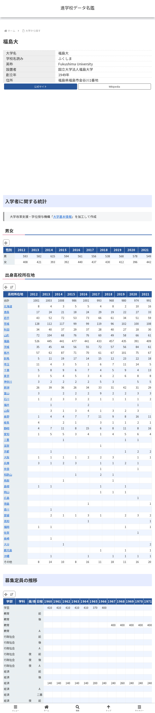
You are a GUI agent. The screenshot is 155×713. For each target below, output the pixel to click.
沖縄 (6, 556)
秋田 (6, 329)
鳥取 (6, 480)
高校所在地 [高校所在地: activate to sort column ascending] (15, 294)
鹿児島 (8, 550)
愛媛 (6, 515)
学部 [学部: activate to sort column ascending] (9, 601)
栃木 (6, 353)
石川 (6, 399)
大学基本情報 (62, 216)
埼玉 (6, 364)
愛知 (6, 434)
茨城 (6, 347)
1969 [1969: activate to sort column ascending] (130, 601)
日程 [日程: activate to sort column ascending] (40, 601)
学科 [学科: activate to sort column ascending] (22, 601)
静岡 (6, 428)
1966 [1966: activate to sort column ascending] (102, 601)
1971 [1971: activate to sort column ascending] (148, 601)
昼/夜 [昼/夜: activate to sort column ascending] (32, 601)
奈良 (6, 469)
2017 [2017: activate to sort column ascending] (96, 294)
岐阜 (6, 422)
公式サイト (40, 86)
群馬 (6, 358)
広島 (6, 498)
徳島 (6, 503)
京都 (6, 451)
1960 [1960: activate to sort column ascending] (48, 601)
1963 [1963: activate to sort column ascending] (75, 601)
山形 (6, 335)
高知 (6, 521)
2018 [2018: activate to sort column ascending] (108, 294)
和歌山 (8, 474)
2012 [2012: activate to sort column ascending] (34, 294)
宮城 (6, 324)
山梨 (6, 411)
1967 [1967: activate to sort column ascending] (112, 601)
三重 (6, 440)
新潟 (6, 387)
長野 (6, 416)
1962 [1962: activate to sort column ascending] (66, 601)
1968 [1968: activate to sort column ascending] (121, 601)
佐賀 (6, 532)
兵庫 (6, 463)
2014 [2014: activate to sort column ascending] (58, 294)
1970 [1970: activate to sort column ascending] (139, 601)
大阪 (6, 457)
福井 (6, 405)
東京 (6, 376)
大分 (6, 544)
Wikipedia (114, 86)
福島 (6, 341)
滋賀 (6, 445)
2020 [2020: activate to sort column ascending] (133, 294)
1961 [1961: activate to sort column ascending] (57, 601)
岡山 (6, 492)
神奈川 (8, 382)
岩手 (6, 318)
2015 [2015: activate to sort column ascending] (71, 294)
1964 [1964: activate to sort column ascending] (84, 601)
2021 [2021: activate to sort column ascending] (145, 294)
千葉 (6, 370)
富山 (6, 393)
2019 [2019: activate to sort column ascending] (121, 294)
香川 (6, 509)
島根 (6, 486)
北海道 (8, 306)
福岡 (6, 527)
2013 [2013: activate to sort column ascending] (46, 294)
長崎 (6, 538)
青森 (6, 312)
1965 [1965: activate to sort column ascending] (93, 601)
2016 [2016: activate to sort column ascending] (83, 294)
